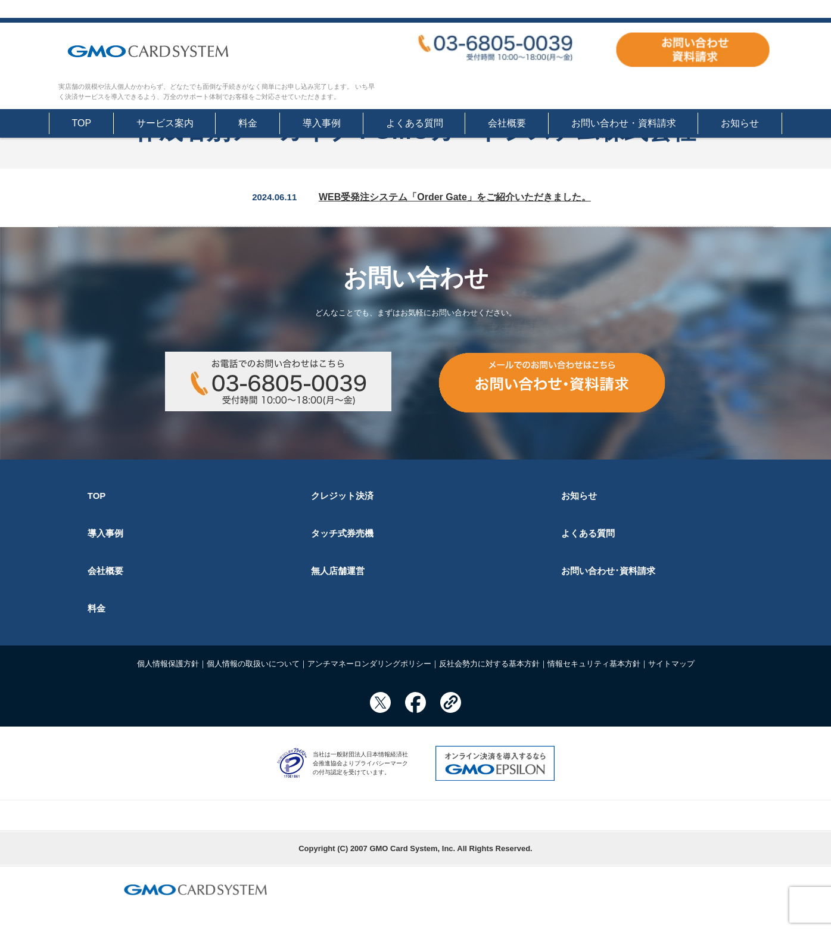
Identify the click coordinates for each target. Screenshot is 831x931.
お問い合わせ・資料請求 (623, 123)
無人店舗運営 (338, 571)
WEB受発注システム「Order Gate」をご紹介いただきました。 (455, 197)
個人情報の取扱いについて (253, 663)
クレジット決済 (342, 496)
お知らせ (740, 123)
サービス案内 (165, 123)
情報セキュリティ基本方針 (593, 663)
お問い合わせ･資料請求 (608, 571)
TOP (82, 123)
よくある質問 (414, 123)
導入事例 (322, 123)
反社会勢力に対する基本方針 (489, 663)
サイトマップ (671, 663)
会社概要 (507, 123)
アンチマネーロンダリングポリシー (369, 663)
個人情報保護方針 (168, 663)
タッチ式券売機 (342, 533)
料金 (247, 123)
